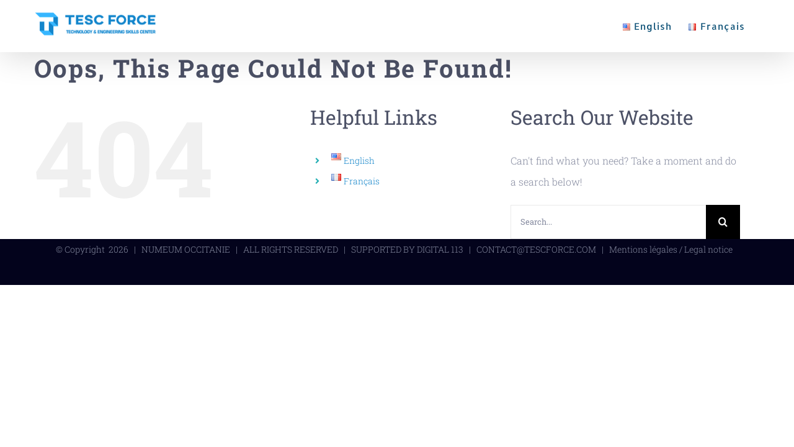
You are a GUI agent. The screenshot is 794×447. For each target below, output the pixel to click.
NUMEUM (161, 249)
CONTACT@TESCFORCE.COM (536, 249)
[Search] (723, 222)
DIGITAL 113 (440, 249)
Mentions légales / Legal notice (671, 249)
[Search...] (608, 222)
